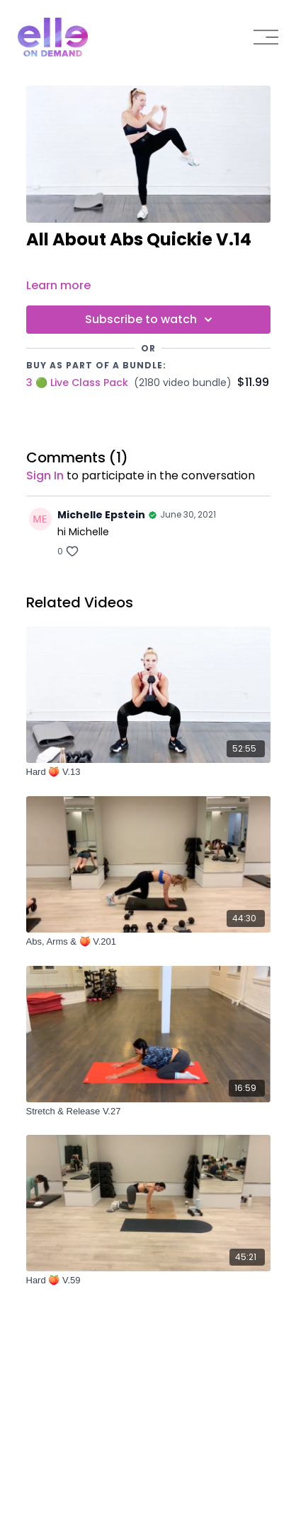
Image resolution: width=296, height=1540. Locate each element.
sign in (45, 475)
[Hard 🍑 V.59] (148, 1280)
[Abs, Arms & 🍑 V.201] (148, 942)
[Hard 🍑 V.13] (148, 772)
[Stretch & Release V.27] (148, 1111)
